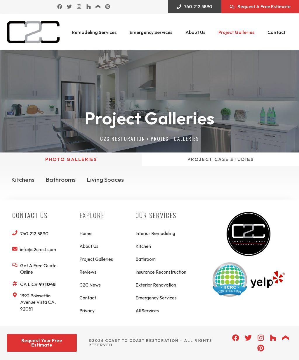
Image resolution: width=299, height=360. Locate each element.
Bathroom (145, 259)
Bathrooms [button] (61, 180)
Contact (276, 32)
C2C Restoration (122, 138)
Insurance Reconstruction (160, 272)
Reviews (87, 272)
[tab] (71, 159)
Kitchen (143, 246)
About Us (195, 32)
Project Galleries (236, 32)
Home (85, 233)
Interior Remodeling (155, 233)
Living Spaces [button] (105, 180)
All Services (147, 310)
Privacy (87, 310)
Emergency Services (151, 32)
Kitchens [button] (23, 180)
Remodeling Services (94, 32)
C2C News (90, 285)
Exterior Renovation (155, 285)
